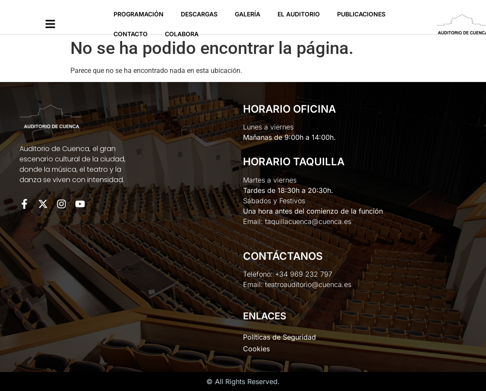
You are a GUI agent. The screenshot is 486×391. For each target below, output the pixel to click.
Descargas (199, 14)
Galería (247, 14)
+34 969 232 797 (303, 274)
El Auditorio (299, 14)
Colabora (182, 34)
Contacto (131, 34)
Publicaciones (361, 14)
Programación (139, 14)
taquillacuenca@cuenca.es (308, 221)
